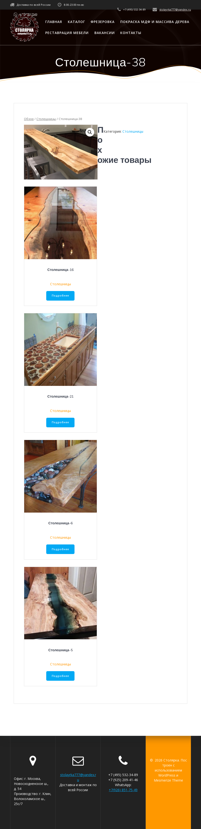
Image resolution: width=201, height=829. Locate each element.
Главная (53, 21)
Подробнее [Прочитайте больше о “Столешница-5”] (60, 676)
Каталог (76, 21)
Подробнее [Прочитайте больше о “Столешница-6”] (60, 549)
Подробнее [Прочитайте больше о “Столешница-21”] (60, 422)
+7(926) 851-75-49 (123, 790)
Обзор (29, 119)
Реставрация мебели (67, 32)
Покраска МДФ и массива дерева (154, 21)
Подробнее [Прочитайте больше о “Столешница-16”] (60, 295)
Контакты (130, 32)
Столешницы (46, 119)
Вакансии (104, 32)
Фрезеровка (103, 21)
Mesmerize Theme (168, 780)
